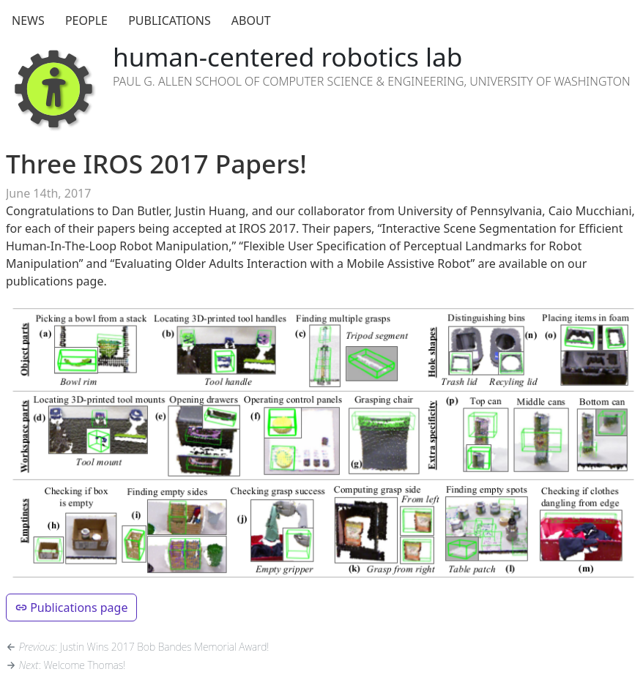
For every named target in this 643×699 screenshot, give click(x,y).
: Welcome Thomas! (65, 665)
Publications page (71, 607)
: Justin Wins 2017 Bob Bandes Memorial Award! (137, 647)
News (28, 20)
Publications (169, 20)
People (86, 20)
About (251, 20)
